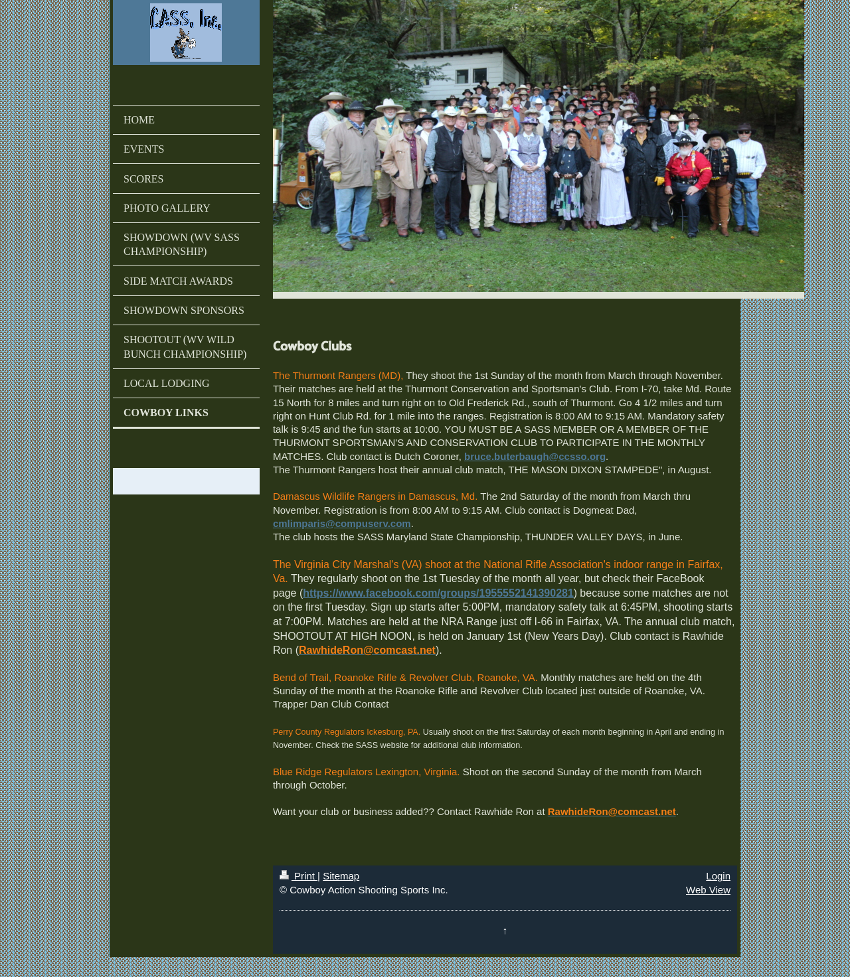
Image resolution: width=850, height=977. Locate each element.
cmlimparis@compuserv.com (342, 523)
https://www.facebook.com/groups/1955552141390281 (438, 593)
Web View (708, 889)
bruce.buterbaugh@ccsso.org (535, 456)
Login (718, 875)
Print (298, 875)
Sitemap (341, 875)
